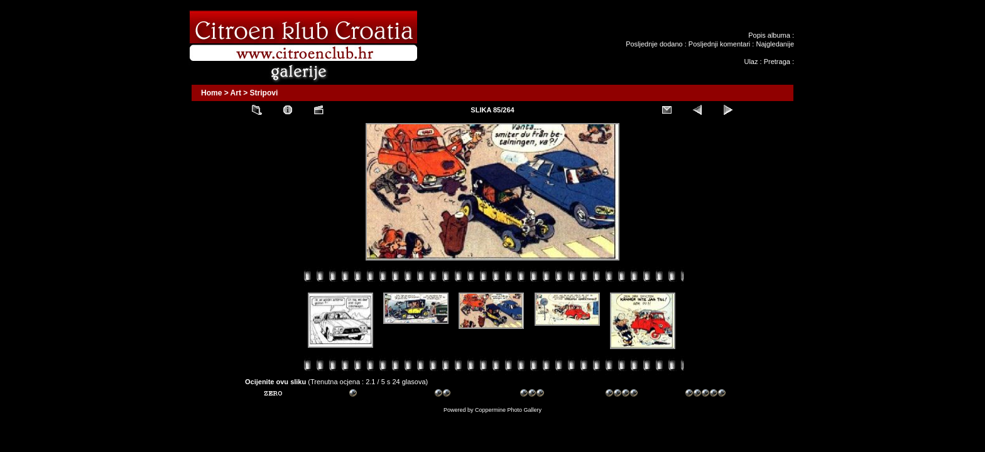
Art (236, 93)
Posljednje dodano (654, 44)
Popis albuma (769, 35)
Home (211, 93)
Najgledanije (775, 44)
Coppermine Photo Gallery (508, 410)
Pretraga (777, 61)
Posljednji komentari (719, 44)
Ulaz (751, 61)
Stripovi (264, 93)
